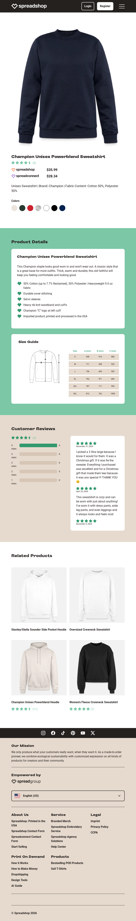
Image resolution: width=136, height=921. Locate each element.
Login (87, 6)
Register (105, 6)
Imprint (95, 821)
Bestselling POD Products (67, 863)
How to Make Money (24, 868)
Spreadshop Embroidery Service (66, 829)
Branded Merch (61, 821)
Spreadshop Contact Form (28, 831)
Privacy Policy (99, 827)
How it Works (19, 863)
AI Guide (16, 885)
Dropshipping (19, 874)
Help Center (58, 846)
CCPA (94, 832)
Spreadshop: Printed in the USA (28, 823)
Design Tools (19, 880)
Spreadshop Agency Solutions (64, 839)
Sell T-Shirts (58, 868)
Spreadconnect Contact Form (26, 839)
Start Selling (19, 846)
